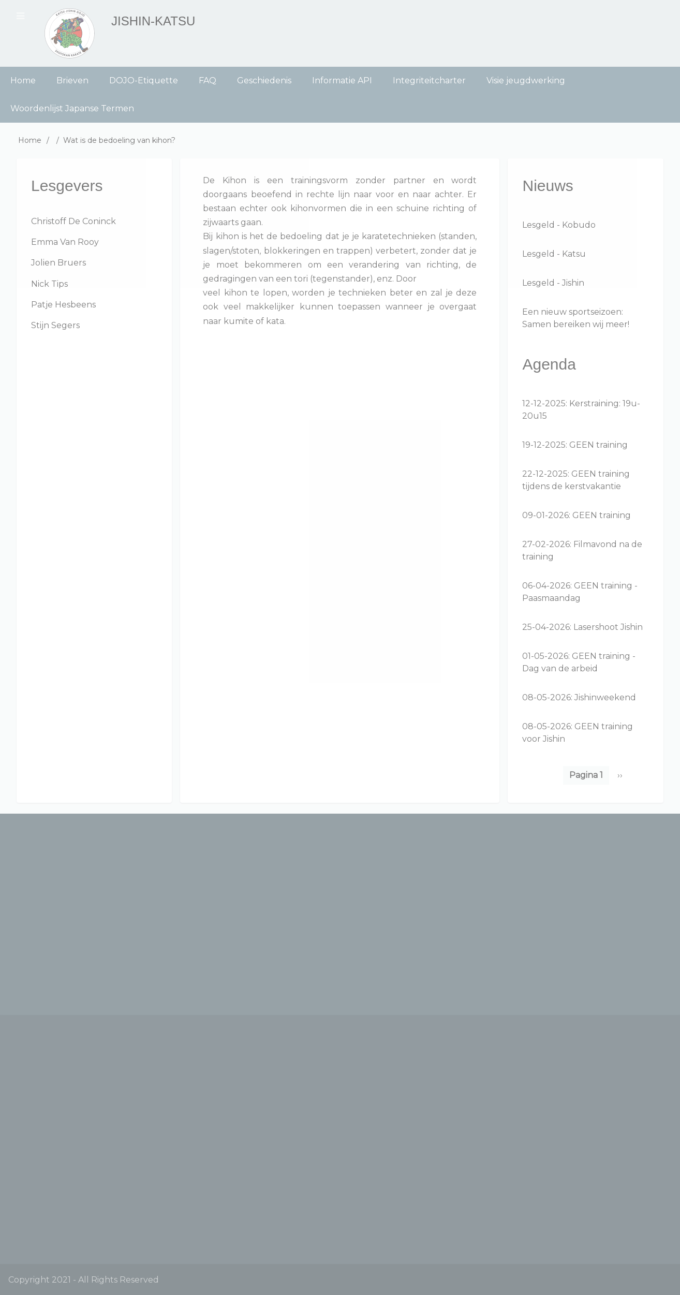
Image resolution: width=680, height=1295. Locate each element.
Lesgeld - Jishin (553, 283)
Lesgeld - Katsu (554, 254)
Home (29, 140)
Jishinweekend (605, 697)
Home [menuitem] (23, 80)
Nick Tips (49, 284)
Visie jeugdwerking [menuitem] (525, 80)
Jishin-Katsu (153, 21)
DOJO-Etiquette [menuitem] (143, 80)
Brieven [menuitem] (72, 80)
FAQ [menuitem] (207, 80)
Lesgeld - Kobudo (559, 225)
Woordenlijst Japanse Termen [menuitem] (72, 108)
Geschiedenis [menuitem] (264, 80)
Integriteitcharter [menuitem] (429, 80)
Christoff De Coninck (73, 221)
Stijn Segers (55, 325)
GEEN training (598, 445)
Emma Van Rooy (65, 242)
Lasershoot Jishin (608, 627)
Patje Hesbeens (63, 305)
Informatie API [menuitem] (342, 80)
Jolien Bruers (58, 263)
